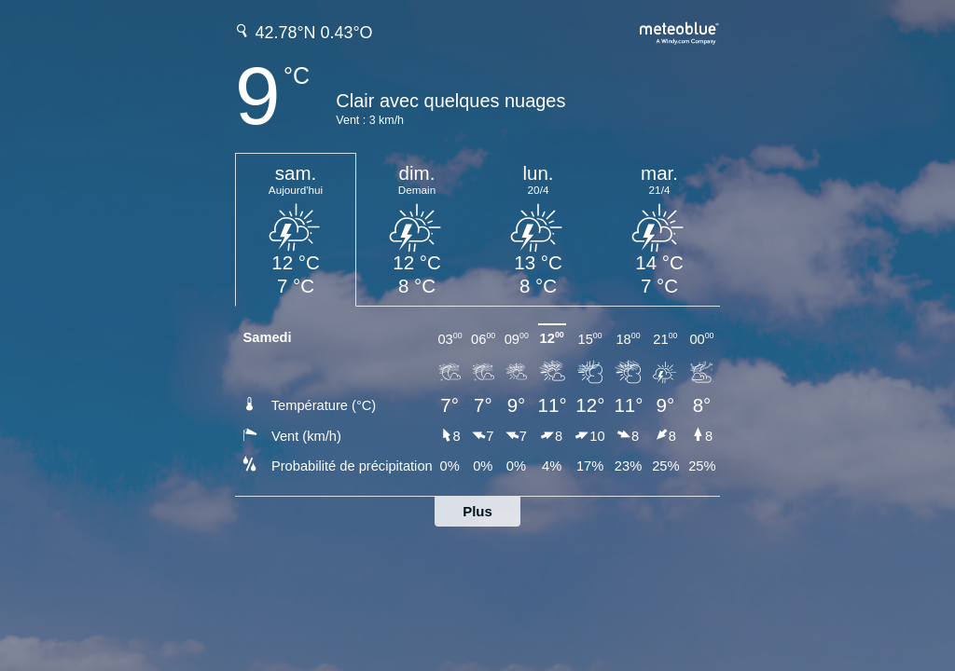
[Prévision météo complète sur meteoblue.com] (680, 31)
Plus (477, 511)
